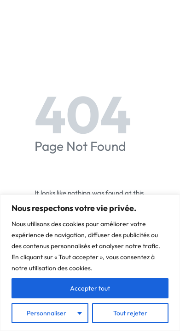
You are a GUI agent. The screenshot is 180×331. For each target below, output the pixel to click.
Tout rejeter (130, 313)
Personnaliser (46, 313)
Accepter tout (90, 288)
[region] (90, 262)
